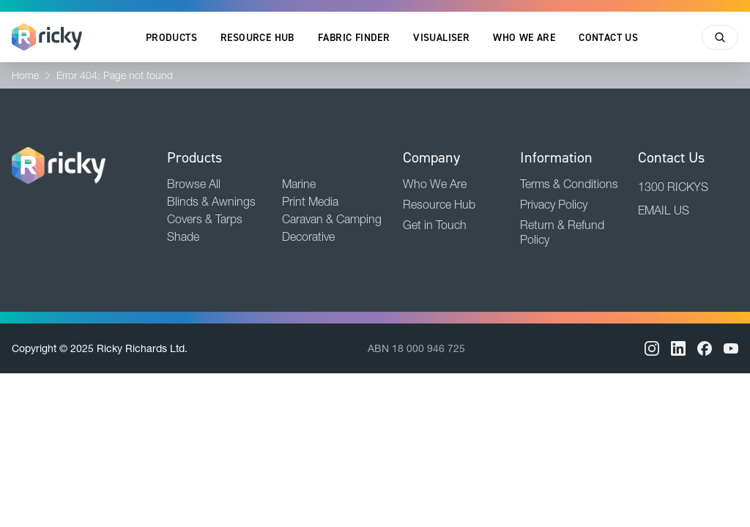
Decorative (308, 236)
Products (171, 37)
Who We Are (524, 37)
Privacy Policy (553, 204)
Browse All (193, 183)
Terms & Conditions (569, 183)
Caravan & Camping (332, 219)
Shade (183, 236)
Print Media (310, 201)
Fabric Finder (354, 37)
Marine (299, 183)
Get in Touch (435, 224)
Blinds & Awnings (211, 201)
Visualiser (441, 37)
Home (25, 75)
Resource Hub (257, 37)
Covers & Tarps (204, 219)
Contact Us (608, 37)
